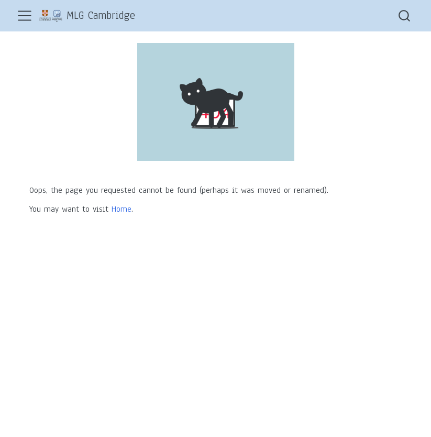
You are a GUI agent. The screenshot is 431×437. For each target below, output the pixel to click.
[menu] (25, 16)
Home (121, 209)
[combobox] (404, 15)
